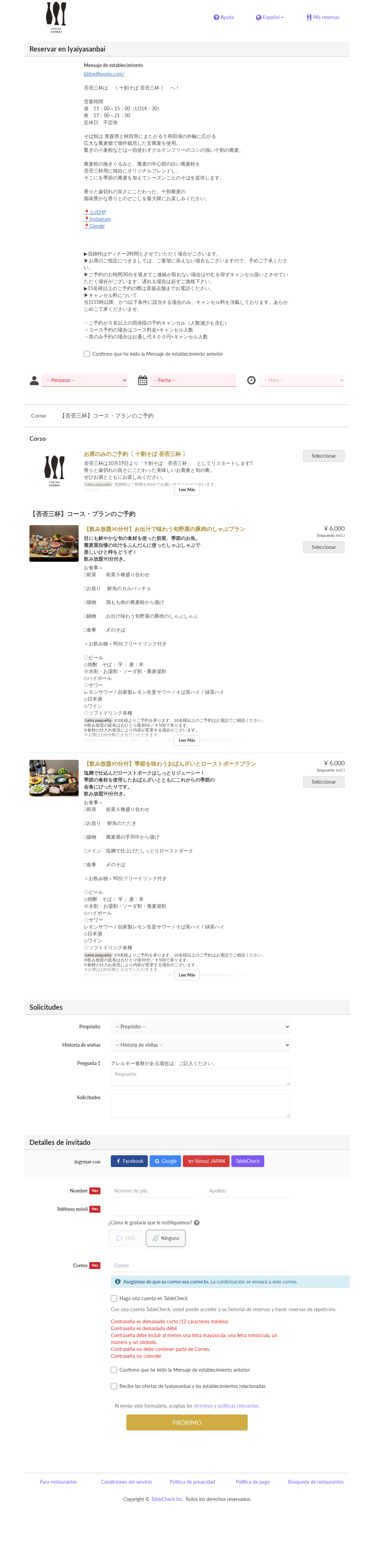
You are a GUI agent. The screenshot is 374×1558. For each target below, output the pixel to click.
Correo (86, 1265)
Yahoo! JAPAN (206, 1161)
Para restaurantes (58, 1482)
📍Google (94, 226)
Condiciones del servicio (126, 1482)
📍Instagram (97, 219)
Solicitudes (88, 1097)
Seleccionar (326, 456)
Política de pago (253, 1482)
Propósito (89, 1026)
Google (165, 1161)
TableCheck (248, 1161)
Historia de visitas (81, 1045)
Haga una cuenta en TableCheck (149, 1298)
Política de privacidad (192, 1482)
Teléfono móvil (78, 1209)
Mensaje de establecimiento (113, 65)
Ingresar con (87, 1162)
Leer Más (187, 489)
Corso (38, 415)
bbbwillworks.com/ (104, 74)
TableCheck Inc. (167, 1499)
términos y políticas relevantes (226, 1406)
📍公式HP (95, 212)
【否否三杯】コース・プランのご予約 (107, 415)
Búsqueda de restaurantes (316, 1482)
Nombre (85, 1190)
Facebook (129, 1161)
